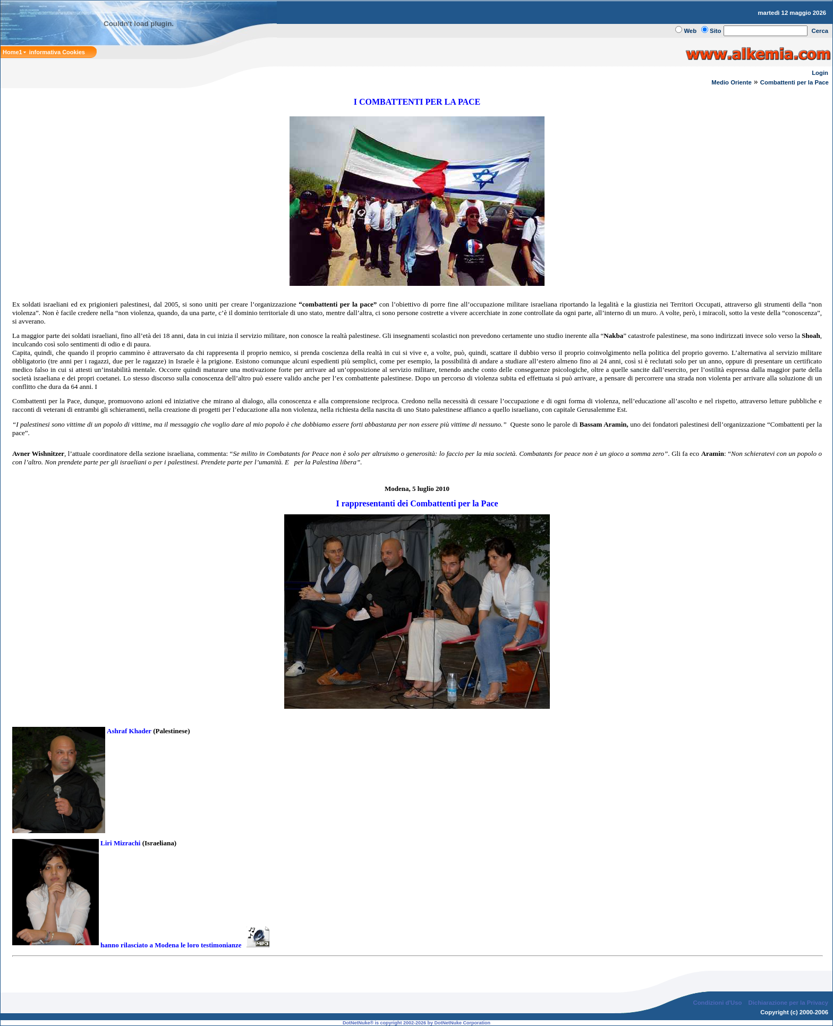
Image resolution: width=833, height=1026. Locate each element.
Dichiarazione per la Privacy (789, 1002)
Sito (715, 31)
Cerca (820, 31)
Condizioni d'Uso (717, 1002)
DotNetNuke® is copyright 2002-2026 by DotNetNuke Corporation (416, 1022)
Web (690, 31)
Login (820, 73)
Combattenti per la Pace (795, 82)
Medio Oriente (731, 82)
